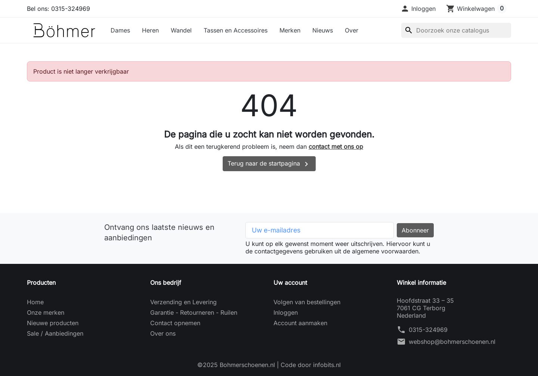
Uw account (290, 282)
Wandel (181, 30)
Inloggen (285, 312)
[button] (418, 8)
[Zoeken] (456, 30)
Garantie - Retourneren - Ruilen (193, 312)
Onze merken (45, 312)
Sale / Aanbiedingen (55, 333)
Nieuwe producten (52, 323)
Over (351, 30)
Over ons (163, 333)
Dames (120, 30)
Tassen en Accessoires (236, 30)
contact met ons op (336, 146)
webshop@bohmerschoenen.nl (452, 341)
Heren (150, 30)
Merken (289, 30)
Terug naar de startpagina (269, 164)
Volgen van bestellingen (306, 302)
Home (35, 302)
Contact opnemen (175, 323)
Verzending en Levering (183, 302)
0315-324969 (428, 329)
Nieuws (322, 30)
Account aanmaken (300, 323)
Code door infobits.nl (311, 365)
